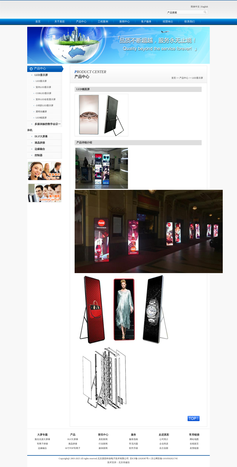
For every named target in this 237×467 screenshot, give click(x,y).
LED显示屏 (41, 81)
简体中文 (195, 6)
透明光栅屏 (41, 111)
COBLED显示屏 (43, 93)
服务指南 (133, 439)
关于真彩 (59, 21)
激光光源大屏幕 (42, 439)
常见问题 (133, 443)
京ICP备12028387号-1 (140, 458)
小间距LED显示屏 (44, 105)
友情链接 (194, 448)
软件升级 (133, 448)
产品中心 (81, 21)
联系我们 (189, 21)
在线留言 (194, 443)
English (204, 6)
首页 (38, 21)
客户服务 (146, 21)
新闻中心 (124, 21)
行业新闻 (103, 443)
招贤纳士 (168, 21)
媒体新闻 (103, 448)
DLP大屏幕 (72, 439)
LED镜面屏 (41, 117)
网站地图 (194, 439)
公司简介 (163, 439)
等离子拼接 (42, 443)
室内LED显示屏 (43, 87)
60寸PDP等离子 (72, 448)
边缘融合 (42, 448)
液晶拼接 (72, 443)
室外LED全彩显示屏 (46, 99)
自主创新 (163, 448)
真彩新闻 (103, 439)
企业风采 (163, 443)
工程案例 (103, 21)
